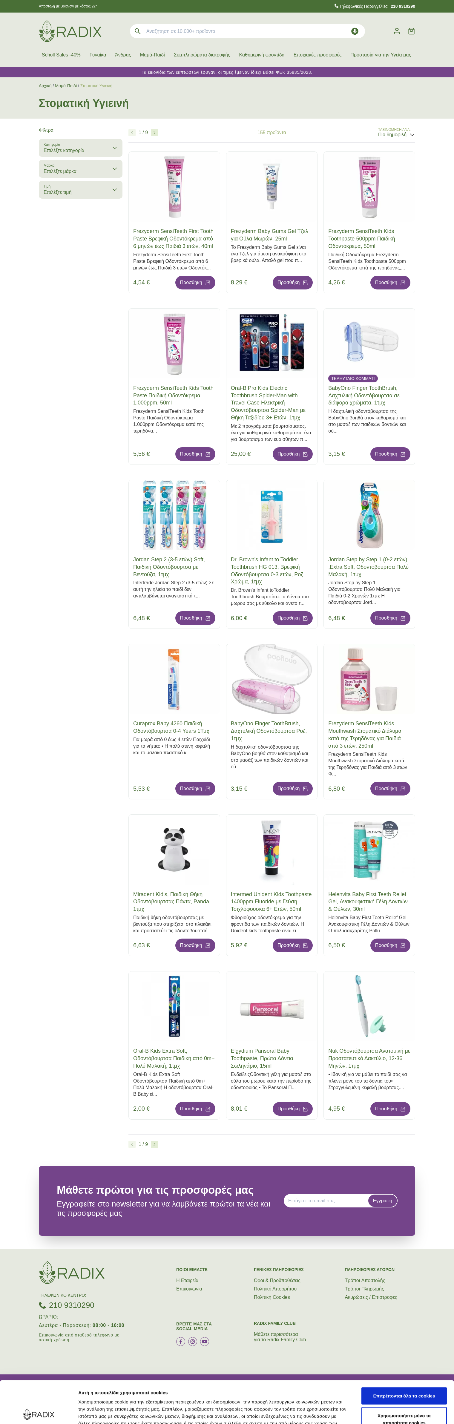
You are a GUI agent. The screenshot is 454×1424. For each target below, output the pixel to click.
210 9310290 (71, 1305)
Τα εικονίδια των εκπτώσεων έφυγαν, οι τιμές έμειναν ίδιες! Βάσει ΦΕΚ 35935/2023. (227, 72)
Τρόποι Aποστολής (365, 1280)
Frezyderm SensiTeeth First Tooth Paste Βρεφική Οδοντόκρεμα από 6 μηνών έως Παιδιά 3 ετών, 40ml (173, 238)
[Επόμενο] (154, 132)
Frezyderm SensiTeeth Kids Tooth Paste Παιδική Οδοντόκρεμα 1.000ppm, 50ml (173, 395)
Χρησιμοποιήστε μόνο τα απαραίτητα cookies (404, 1377)
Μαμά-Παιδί (152, 54)
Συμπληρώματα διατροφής (202, 54)
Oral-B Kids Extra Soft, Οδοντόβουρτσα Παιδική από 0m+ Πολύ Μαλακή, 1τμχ (174, 1058)
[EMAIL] (328, 1201)
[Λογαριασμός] (397, 31)
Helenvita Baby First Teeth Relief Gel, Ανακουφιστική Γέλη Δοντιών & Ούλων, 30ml (368, 901)
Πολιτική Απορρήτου (275, 1288)
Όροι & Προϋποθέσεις (277, 1280)
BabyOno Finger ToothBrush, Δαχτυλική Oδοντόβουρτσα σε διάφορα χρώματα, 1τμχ (364, 395)
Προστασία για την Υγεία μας (380, 54)
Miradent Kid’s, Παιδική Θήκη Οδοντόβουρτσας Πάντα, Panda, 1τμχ (172, 901)
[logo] (70, 31)
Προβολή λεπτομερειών (355, 1412)
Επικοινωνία (189, 1288)
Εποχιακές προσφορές (318, 54)
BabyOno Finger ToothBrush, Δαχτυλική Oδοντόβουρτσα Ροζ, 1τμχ (269, 731)
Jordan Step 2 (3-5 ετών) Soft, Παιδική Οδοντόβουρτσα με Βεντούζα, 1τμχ (169, 567)
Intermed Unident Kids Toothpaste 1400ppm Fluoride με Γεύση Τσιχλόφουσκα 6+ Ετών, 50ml (271, 901)
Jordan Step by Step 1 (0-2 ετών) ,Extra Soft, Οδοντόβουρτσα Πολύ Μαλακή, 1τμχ (368, 567)
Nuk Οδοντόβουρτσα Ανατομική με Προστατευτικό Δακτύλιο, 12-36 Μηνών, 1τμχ (369, 1058)
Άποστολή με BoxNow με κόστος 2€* (68, 6)
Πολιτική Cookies (272, 1297)
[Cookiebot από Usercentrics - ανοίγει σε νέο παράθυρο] (39, 1412)
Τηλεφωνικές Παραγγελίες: (377, 6)
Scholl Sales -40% (61, 54)
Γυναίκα (98, 54)
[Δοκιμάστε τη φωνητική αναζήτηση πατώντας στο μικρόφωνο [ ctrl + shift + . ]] (355, 31)
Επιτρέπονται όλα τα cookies (404, 1353)
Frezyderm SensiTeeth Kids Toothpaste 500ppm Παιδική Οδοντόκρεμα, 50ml (361, 238)
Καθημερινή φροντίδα (262, 54)
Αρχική (45, 85)
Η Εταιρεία (187, 1280)
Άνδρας (123, 54)
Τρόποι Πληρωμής (364, 1288)
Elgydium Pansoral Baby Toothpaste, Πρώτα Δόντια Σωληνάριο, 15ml (262, 1058)
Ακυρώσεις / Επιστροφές (371, 1297)
